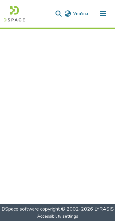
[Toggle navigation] (102, 14)
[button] (14, 13)
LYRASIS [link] (104, 209)
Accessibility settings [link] (57, 216)
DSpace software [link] (20, 209)
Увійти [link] (80, 13)
